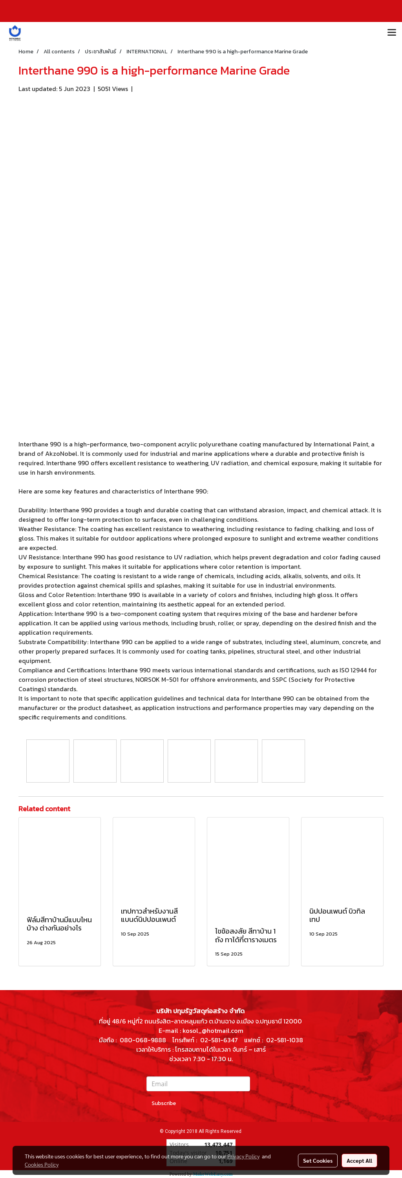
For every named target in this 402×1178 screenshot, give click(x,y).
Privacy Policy (243, 1156)
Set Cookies (318, 1160)
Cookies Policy (41, 1164)
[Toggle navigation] (391, 33)
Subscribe (164, 1103)
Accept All (359, 1160)
